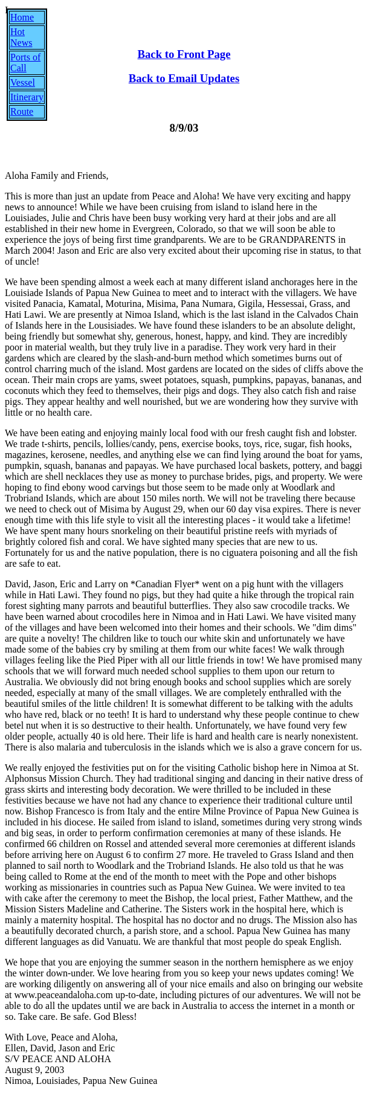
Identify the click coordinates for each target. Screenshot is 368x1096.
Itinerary (27, 97)
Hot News (21, 37)
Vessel (22, 82)
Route (21, 111)
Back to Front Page (184, 54)
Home (22, 17)
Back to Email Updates (184, 78)
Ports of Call (25, 62)
